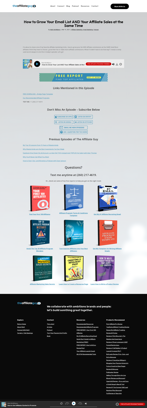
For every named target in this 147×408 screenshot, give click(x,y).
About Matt (21, 327)
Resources (85, 6)
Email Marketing (88, 29)
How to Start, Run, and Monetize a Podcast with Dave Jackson (44, 161)
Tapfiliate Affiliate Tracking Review (117, 327)
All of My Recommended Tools (86, 354)
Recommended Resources (85, 324)
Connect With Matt (23, 330)
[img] (120, 64)
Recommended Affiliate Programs (87, 327)
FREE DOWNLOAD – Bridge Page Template (38, 94)
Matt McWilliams (55, 29)
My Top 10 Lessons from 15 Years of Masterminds (40, 145)
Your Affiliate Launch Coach (86, 351)
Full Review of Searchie (114, 393)
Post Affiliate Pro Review (114, 324)
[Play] (37, 64)
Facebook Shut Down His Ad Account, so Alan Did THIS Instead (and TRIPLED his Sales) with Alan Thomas (60, 153)
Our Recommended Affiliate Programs (36, 98)
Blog (68, 6)
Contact (94, 6)
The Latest (50, 324)
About (52, 6)
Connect (60, 6)
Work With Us (119, 6)
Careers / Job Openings (25, 333)
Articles (49, 327)
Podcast (75, 6)
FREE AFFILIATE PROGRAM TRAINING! (98, 64)
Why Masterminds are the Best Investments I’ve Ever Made (43, 149)
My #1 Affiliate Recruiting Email (87, 336)
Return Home (21, 324)
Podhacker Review (112, 372)
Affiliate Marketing (76, 29)
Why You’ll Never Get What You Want (36, 157)
